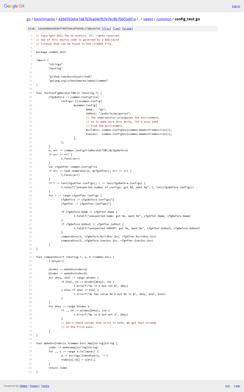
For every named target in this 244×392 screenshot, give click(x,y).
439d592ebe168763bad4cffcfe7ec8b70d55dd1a (97, 19)
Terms (45, 386)
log (116, 28)
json (237, 386)
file (106, 28)
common (163, 19)
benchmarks (44, 19)
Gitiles (23, 386)
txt (227, 386)
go (28, 19)
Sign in (236, 6)
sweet (148, 19)
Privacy (34, 386)
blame (127, 28)
